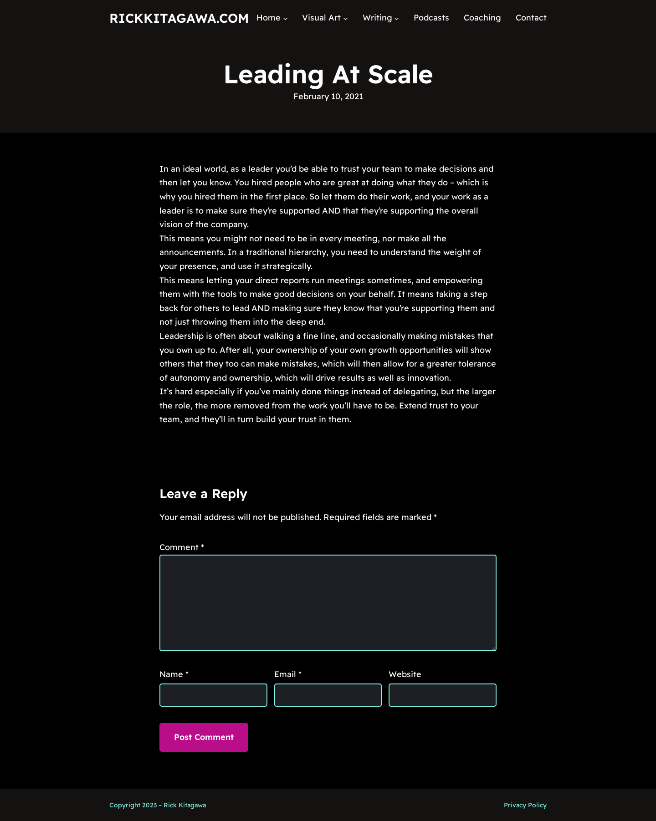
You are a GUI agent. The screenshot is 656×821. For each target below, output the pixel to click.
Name (174, 674)
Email (288, 674)
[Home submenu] (285, 17)
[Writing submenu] (396, 17)
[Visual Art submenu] (345, 17)
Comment (181, 547)
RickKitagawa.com (179, 18)
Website (405, 674)
